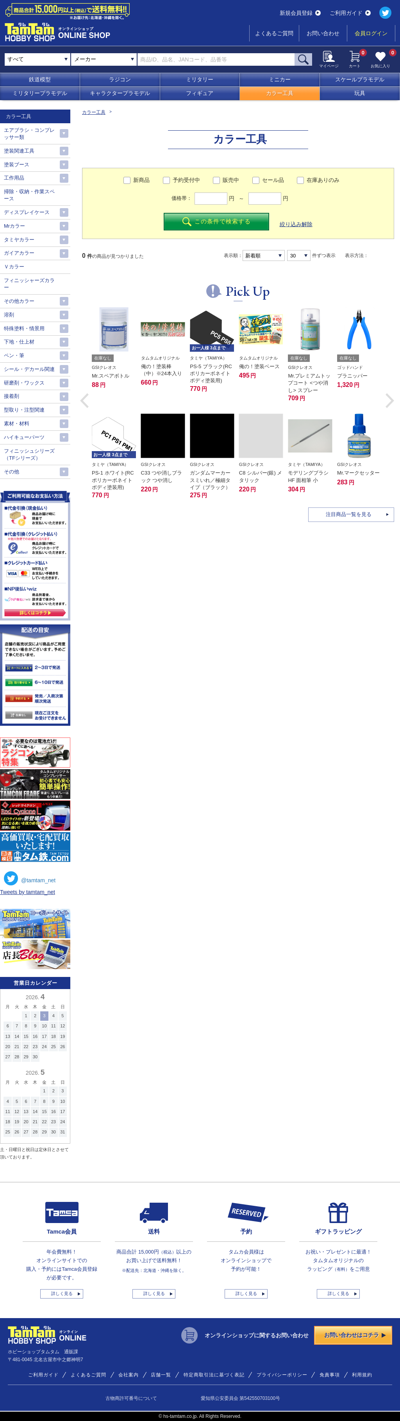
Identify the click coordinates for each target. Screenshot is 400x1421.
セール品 (273, 180)
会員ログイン (371, 33)
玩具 (359, 93)
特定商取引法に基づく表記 (214, 1375)
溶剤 (9, 315)
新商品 (141, 180)
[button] (84, 400)
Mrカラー (14, 226)
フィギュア (199, 93)
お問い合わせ (323, 33)
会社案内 (128, 1375)
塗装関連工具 (19, 151)
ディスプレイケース (27, 212)
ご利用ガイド (350, 13)
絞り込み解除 (296, 224)
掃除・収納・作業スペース (29, 195)
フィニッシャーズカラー (29, 283)
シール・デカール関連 (29, 369)
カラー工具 (279, 93)
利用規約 (362, 1375)
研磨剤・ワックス (24, 383)
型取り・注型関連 (24, 410)
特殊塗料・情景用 (24, 328)
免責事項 (330, 1375)
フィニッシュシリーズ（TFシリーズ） (29, 454)
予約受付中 (186, 180)
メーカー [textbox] (85, 59)
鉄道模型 (40, 79)
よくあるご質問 (274, 33)
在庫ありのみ (323, 180)
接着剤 (11, 396)
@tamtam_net (29, 878)
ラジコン (120, 79)
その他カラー (19, 301)
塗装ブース (16, 164)
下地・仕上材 (19, 342)
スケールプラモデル (359, 79)
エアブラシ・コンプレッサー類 (29, 133)
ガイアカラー (19, 253)
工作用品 (14, 178)
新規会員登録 (300, 13)
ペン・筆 (14, 355)
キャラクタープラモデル (120, 93)
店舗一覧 (161, 1375)
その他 (11, 472)
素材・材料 (16, 423)
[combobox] (104, 59)
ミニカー (280, 79)
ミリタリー (199, 79)
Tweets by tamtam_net (27, 892)
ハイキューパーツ (24, 437)
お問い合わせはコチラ (355, 1335)
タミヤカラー (19, 240)
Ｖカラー (14, 267)
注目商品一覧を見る (348, 514)
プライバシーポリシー (282, 1375)
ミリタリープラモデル (39, 93)
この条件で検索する (216, 221)
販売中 (231, 180)
